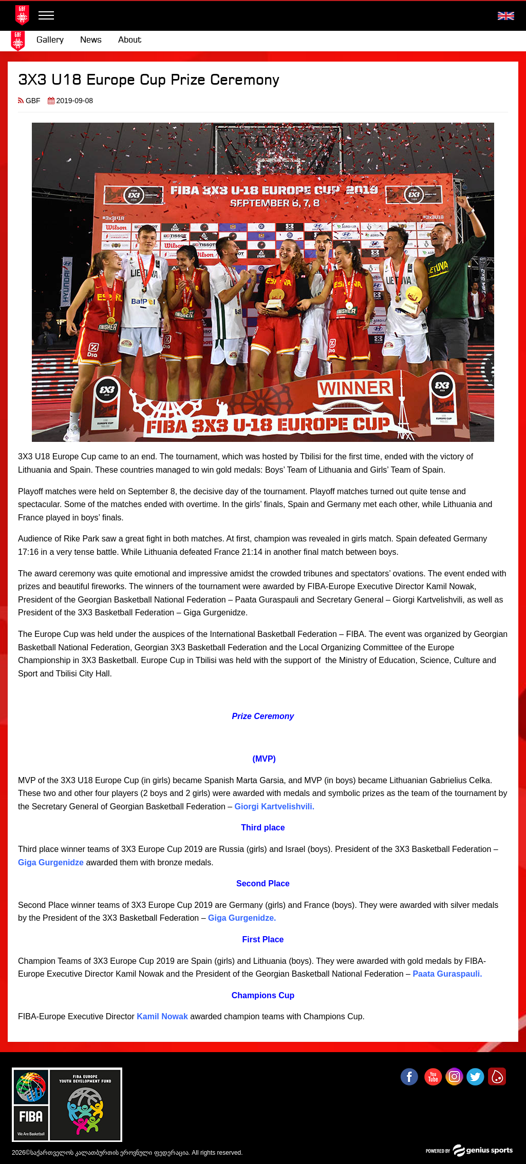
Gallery (50, 40)
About (130, 40)
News (91, 40)
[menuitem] (50, 40)
